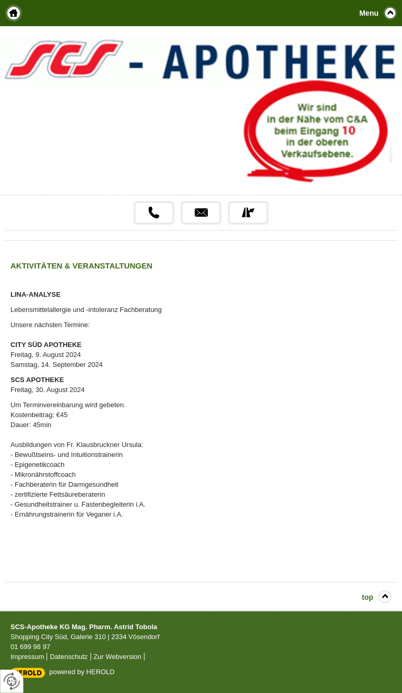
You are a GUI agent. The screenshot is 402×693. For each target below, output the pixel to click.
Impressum (27, 657)
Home (13, 13)
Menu (368, 13)
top (367, 597)
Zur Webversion (118, 657)
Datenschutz (68, 657)
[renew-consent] (12, 681)
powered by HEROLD (82, 672)
